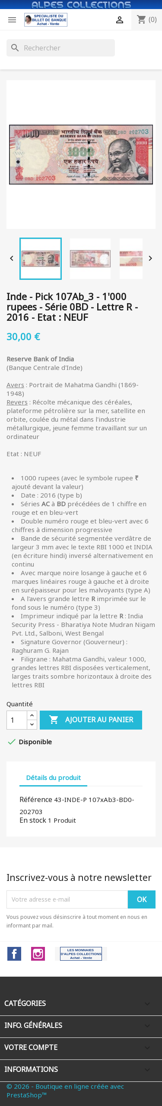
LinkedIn (81, 954)
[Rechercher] (60, 47)
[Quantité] (16, 720)
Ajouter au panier (91, 720)
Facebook (14, 954)
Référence (35, 799)
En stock (32, 820)
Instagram (38, 954)
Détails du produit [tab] (53, 777)
